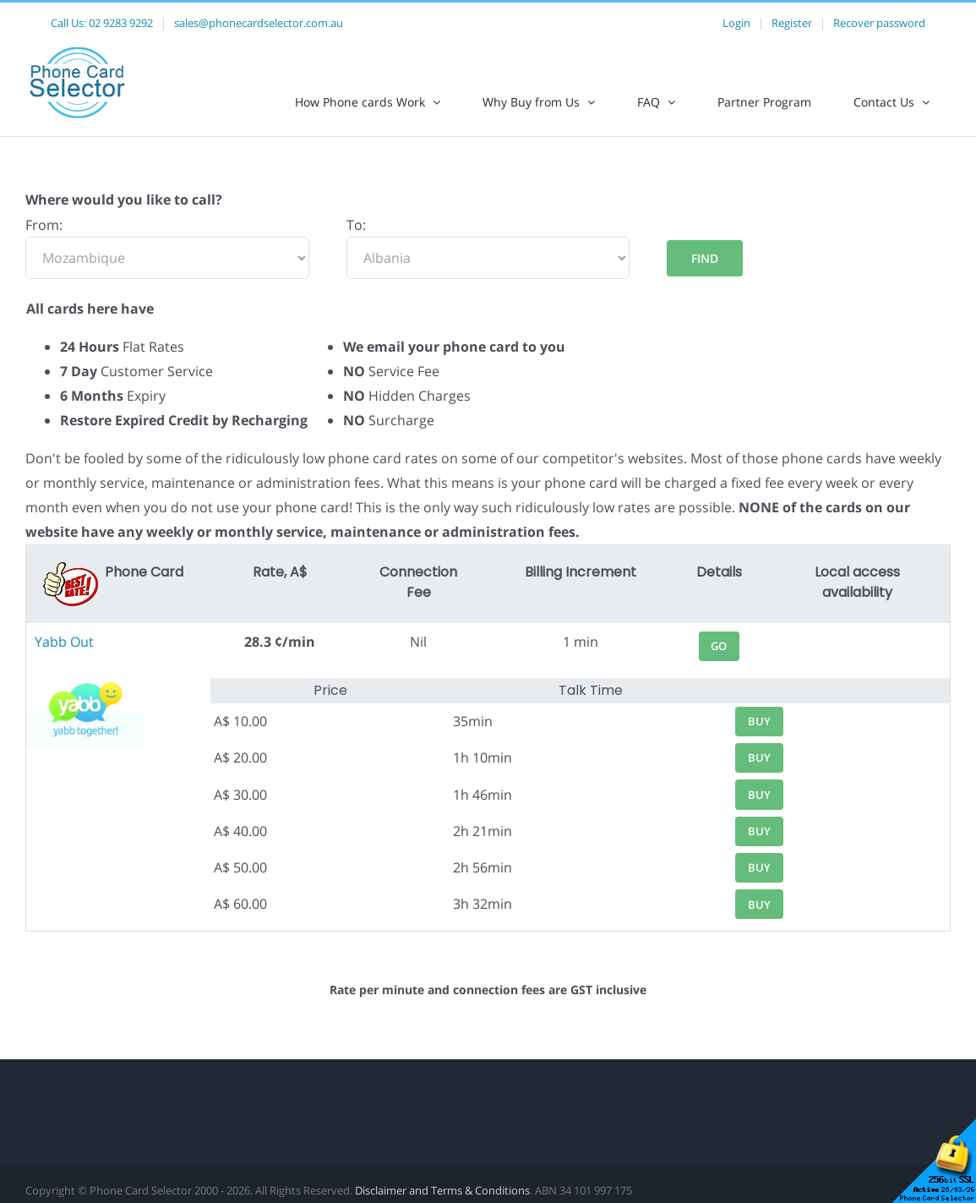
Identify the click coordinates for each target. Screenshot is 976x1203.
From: (44, 225)
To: (356, 225)
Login (736, 22)
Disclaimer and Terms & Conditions (442, 1190)
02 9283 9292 (121, 22)
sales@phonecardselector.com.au (258, 22)
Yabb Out (64, 641)
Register (792, 22)
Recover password (879, 22)
